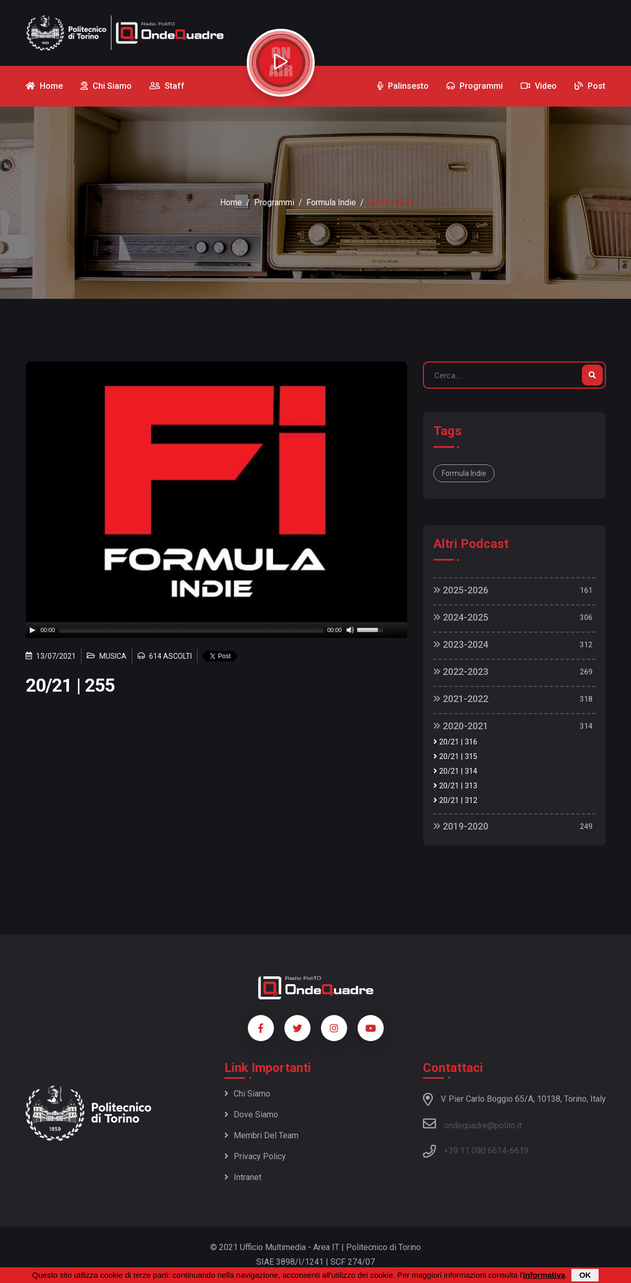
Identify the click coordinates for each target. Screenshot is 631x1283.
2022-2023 (460, 671)
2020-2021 (460, 725)
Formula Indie (331, 202)
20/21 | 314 (455, 771)
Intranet (242, 1177)
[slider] (191, 630)
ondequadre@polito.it (472, 1123)
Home (231, 202)
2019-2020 (460, 826)
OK (585, 1274)
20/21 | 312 (455, 800)
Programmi (274, 202)
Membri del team (261, 1135)
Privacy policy (255, 1156)
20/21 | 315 (455, 756)
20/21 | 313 (455, 786)
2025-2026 (460, 590)
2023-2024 (460, 644)
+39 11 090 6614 (475, 1151)
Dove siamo (251, 1114)
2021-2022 (460, 698)
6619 (519, 1151)
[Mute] (350, 630)
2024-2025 (460, 617)
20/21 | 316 (455, 742)
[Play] (32, 630)
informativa (544, 1274)
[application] (216, 630)
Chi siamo (247, 1094)
